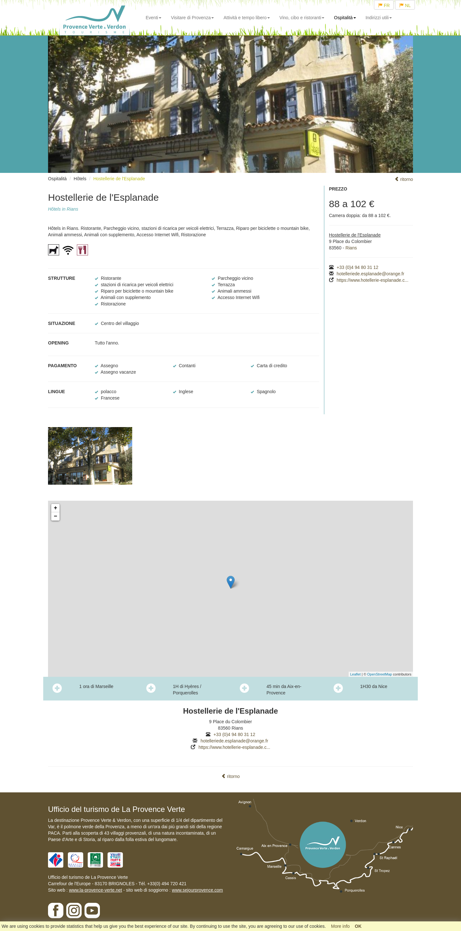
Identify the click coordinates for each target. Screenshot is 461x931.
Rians (351, 247)
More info (340, 926)
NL (405, 5)
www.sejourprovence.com (197, 890)
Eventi (153, 17)
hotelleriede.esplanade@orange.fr (370, 273)
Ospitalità (345, 17)
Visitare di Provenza (192, 17)
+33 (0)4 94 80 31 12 (357, 267)
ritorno (403, 179)
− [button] (55, 516)
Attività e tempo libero (246, 17)
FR (384, 5)
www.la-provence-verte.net (95, 890)
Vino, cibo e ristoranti (301, 17)
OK (358, 926)
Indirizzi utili (379, 17)
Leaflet (355, 674)
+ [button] (55, 508)
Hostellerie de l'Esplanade (119, 178)
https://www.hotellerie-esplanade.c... (372, 280)
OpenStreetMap (379, 674)
